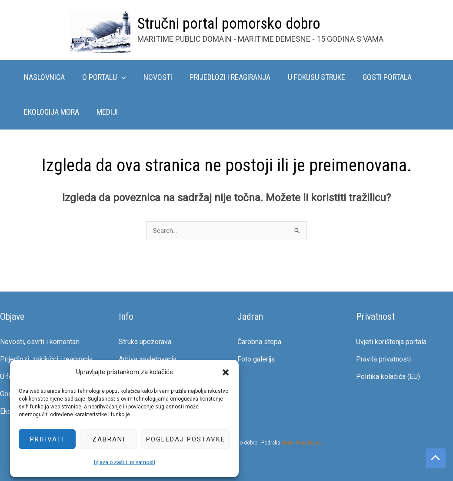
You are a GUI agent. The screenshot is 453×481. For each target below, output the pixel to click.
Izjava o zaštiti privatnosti (119, 462)
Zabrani (103, 439)
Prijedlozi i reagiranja (223, 77)
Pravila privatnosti (383, 359)
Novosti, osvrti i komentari (40, 342)
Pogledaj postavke (180, 439)
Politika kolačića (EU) (388, 376)
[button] (220, 372)
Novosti (153, 77)
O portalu (101, 77)
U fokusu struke (308, 77)
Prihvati (41, 439)
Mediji (104, 111)
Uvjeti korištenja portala (391, 342)
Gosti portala (377, 77)
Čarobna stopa (259, 342)
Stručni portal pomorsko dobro (228, 24)
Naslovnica (43, 77)
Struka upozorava (145, 342)
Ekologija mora (50, 111)
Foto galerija (256, 359)
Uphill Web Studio (301, 442)
